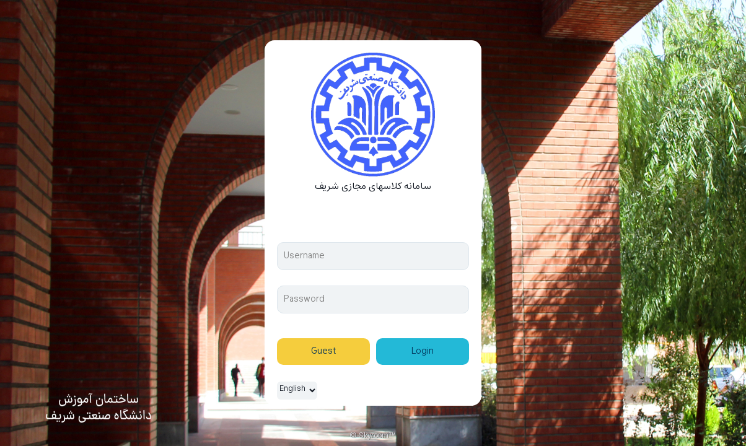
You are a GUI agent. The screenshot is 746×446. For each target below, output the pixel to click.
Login (422, 351)
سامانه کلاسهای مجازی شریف (373, 186)
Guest (323, 351)
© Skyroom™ (373, 436)
